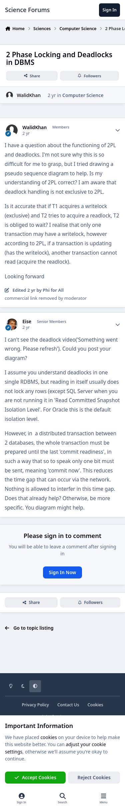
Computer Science (82, 95)
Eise (26, 322)
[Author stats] (117, 130)
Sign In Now (62, 572)
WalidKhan (29, 95)
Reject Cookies (94, 777)
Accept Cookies (35, 777)
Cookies (95, 705)
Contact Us (68, 705)
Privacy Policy (35, 705)
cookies (48, 737)
